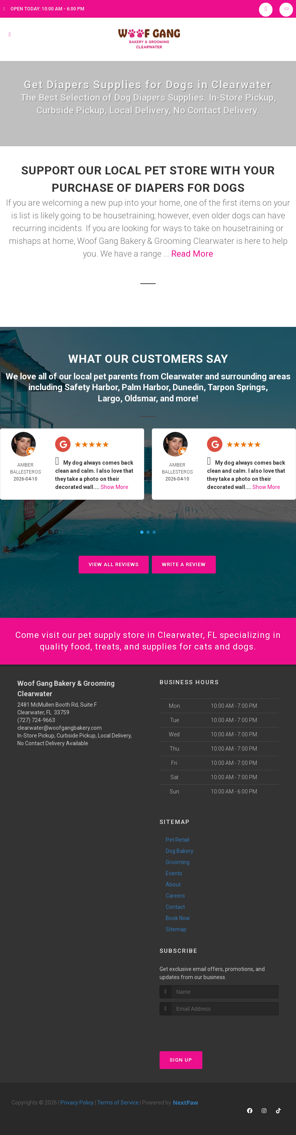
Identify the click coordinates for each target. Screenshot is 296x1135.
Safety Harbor (91, 387)
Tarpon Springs (237, 387)
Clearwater (182, 376)
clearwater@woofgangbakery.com (59, 728)
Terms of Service (118, 1102)
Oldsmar (140, 398)
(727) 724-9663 (36, 720)
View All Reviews (114, 564)
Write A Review (184, 564)
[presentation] (201, 1029)
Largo (109, 398)
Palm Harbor (145, 387)
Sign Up (181, 1060)
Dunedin (188, 387)
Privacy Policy (77, 1102)
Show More (114, 487)
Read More (192, 254)
